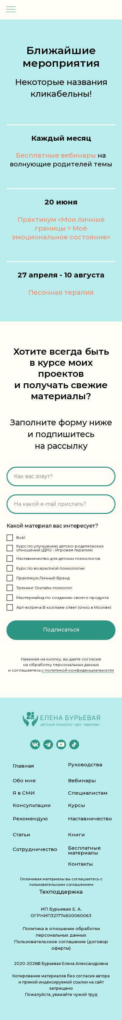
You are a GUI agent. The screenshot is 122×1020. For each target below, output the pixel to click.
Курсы (76, 805)
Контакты (80, 864)
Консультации (32, 805)
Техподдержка (61, 891)
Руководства (85, 764)
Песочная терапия (61, 292)
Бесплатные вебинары (56, 155)
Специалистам (88, 793)
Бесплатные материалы (84, 850)
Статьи (21, 834)
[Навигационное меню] (11, 10)
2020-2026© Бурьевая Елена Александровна (61, 963)
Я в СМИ (24, 793)
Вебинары (82, 780)
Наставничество (90, 818)
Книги (76, 834)
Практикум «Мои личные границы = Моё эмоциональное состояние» (61, 228)
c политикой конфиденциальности (78, 670)
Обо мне (24, 780)
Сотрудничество (35, 849)
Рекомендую (30, 818)
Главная (23, 766)
